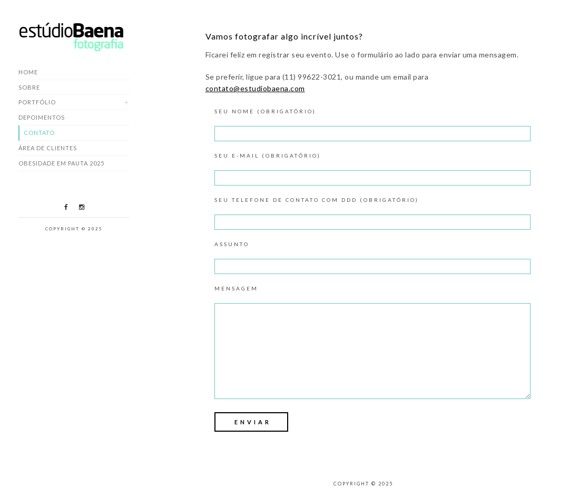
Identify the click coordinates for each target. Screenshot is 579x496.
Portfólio (37, 102)
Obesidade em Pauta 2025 (61, 163)
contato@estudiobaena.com (255, 88)
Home (28, 72)
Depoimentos (41, 117)
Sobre (29, 87)
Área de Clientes (47, 147)
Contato (39, 132)
